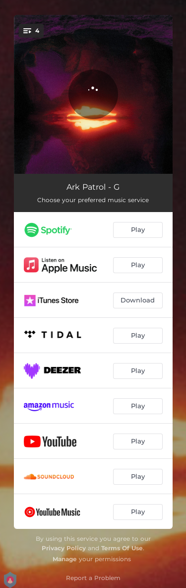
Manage (65, 559)
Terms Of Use (122, 548)
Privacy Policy (64, 548)
